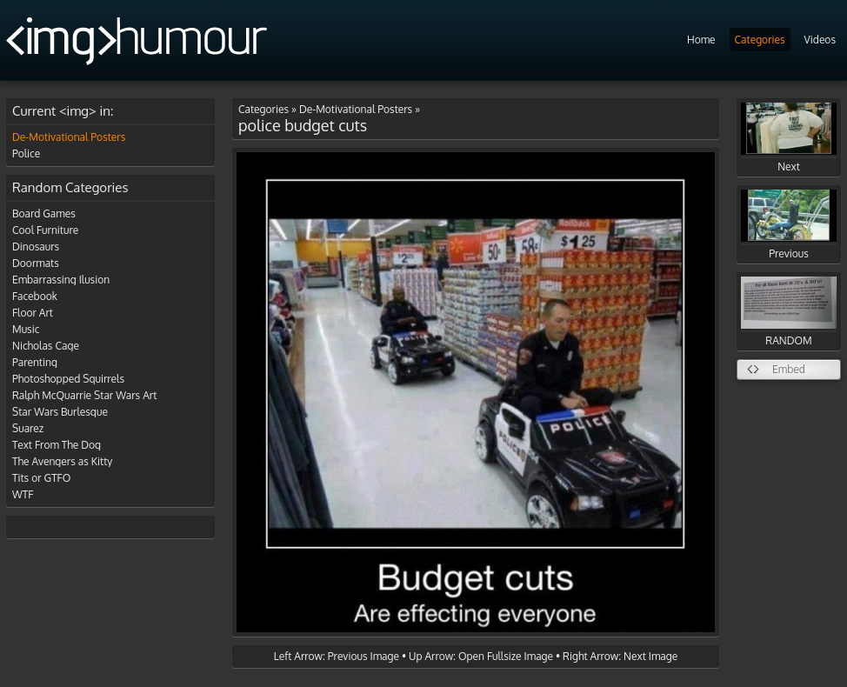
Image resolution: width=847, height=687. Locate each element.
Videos (820, 39)
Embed (788, 369)
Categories (760, 39)
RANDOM (789, 312)
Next (789, 138)
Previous (789, 225)
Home (701, 39)
